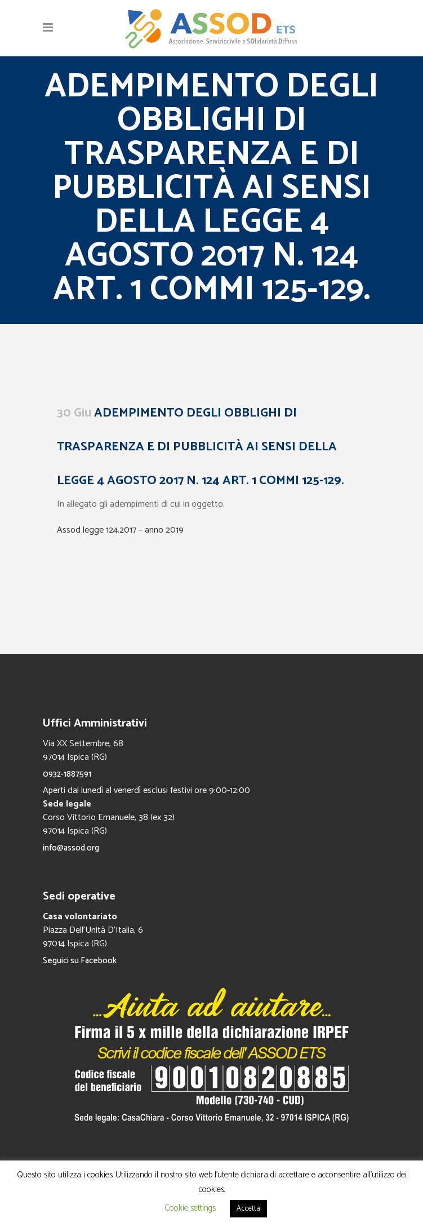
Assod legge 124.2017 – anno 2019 (120, 530)
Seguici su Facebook (80, 961)
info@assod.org (71, 848)
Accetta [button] (248, 1209)
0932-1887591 (67, 774)
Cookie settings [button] (190, 1208)
